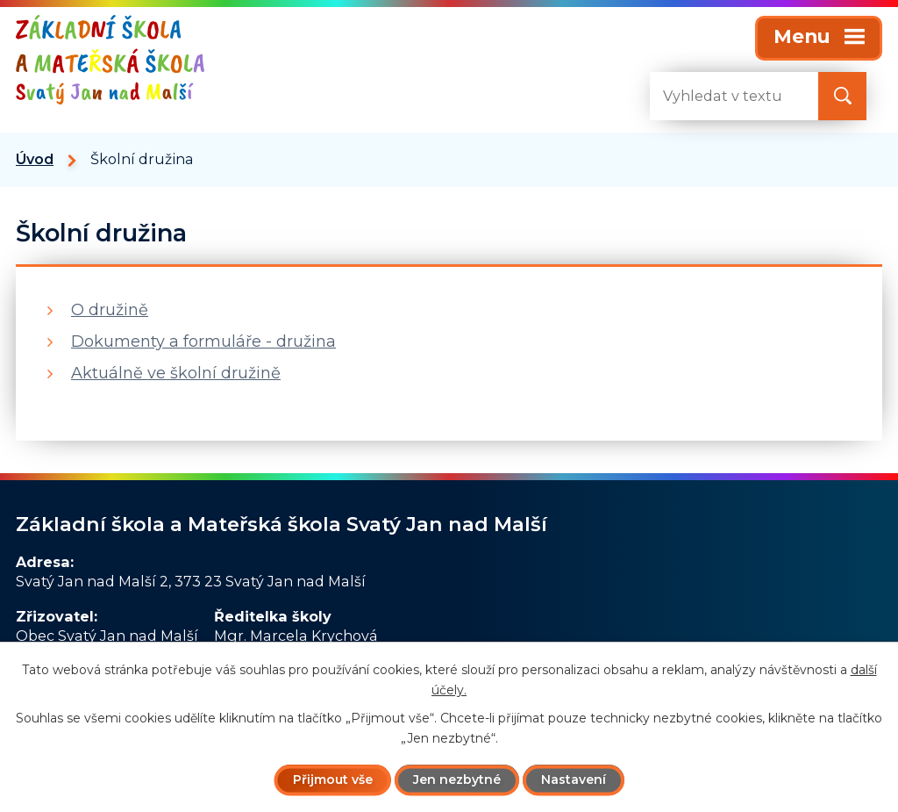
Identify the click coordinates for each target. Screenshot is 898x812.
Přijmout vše (333, 779)
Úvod (34, 159)
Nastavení (573, 779)
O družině (109, 310)
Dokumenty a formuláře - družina (203, 341)
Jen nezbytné (457, 779)
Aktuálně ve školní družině (176, 373)
